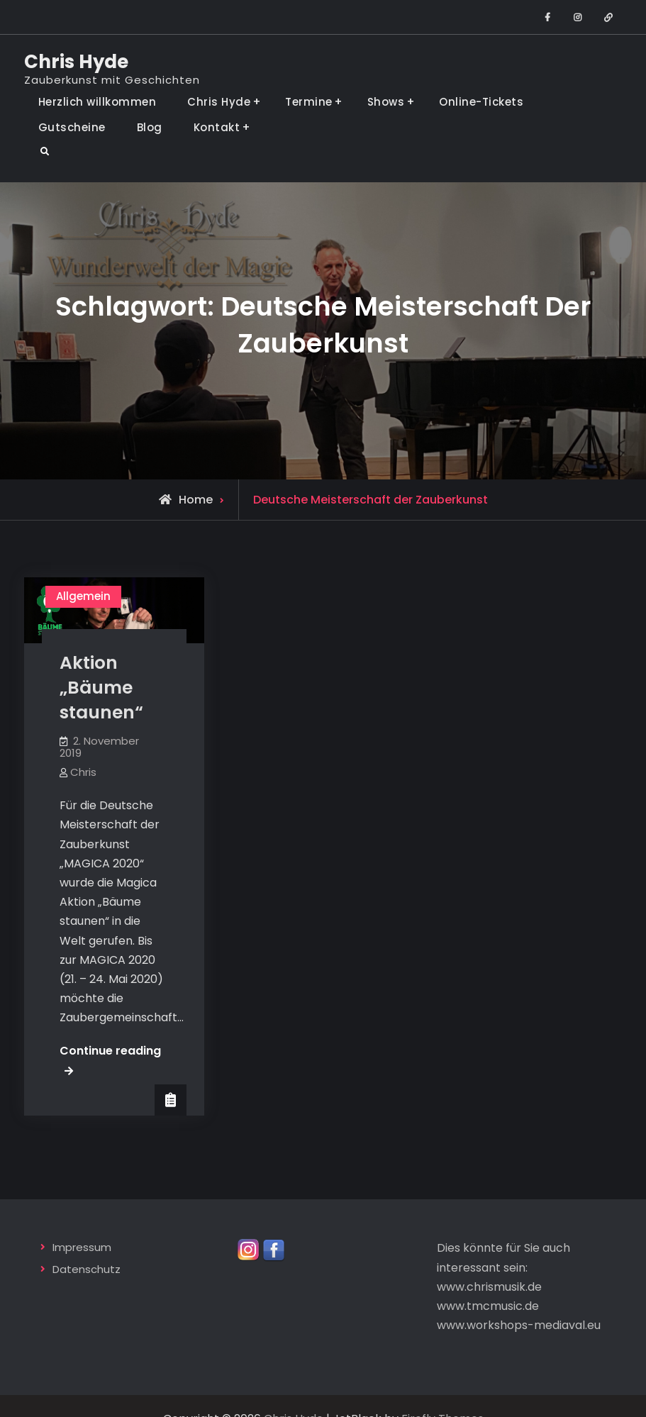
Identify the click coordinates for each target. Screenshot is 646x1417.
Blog (149, 127)
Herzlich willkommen (97, 101)
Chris (83, 772)
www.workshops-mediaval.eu (519, 1326)
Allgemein (83, 596)
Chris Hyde (76, 61)
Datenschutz (86, 1269)
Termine (309, 101)
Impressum (81, 1248)
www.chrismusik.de (489, 1287)
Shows (386, 101)
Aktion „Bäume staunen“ (101, 687)
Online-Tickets (481, 101)
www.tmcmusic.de (488, 1307)
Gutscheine (72, 127)
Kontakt (217, 127)
